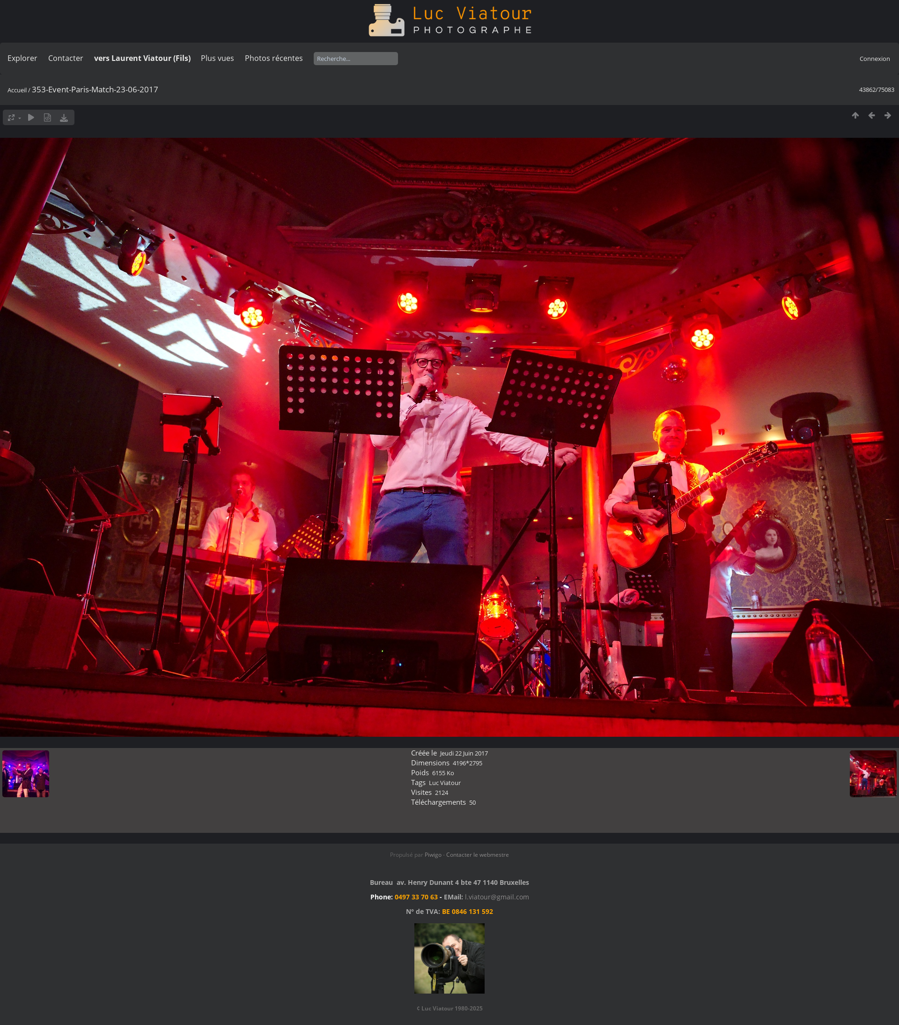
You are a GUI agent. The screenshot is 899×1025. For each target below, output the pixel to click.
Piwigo (433, 855)
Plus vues (217, 58)
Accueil (17, 90)
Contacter (65, 58)
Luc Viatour (445, 782)
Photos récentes (274, 58)
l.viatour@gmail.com (497, 896)
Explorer (22, 58)
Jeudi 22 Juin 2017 (464, 753)
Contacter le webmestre (477, 855)
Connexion (875, 58)
